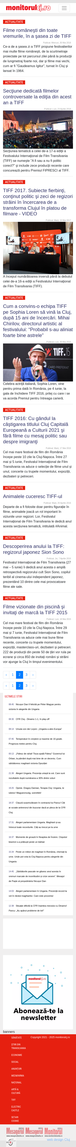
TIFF (13, 1100)
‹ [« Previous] (6, 674)
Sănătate (16, 1037)
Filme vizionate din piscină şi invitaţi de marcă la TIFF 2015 (35, 609)
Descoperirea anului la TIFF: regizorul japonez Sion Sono (33, 549)
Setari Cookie (15, 1119)
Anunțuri (16, 1068)
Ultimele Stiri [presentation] (13, 696)
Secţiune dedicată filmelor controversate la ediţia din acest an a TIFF (37, 96)
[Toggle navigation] (64, 8)
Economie (16, 1055)
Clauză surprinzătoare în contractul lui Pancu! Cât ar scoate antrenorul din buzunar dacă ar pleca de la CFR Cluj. (37, 808)
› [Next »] (32, 674)
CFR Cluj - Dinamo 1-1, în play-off (32, 719)
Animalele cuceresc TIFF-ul (32, 496)
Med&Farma (17, 1075)
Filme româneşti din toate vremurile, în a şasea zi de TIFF (37, 33)
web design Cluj (58, 1139)
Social (15, 1062)
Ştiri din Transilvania (18, 1046)
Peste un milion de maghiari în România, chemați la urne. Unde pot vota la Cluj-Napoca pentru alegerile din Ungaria (38, 857)
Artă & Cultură (15, 1091)
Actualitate (14, 21)
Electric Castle (16, 1108)
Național (16, 1082)
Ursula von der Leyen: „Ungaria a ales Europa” (39, 729)
